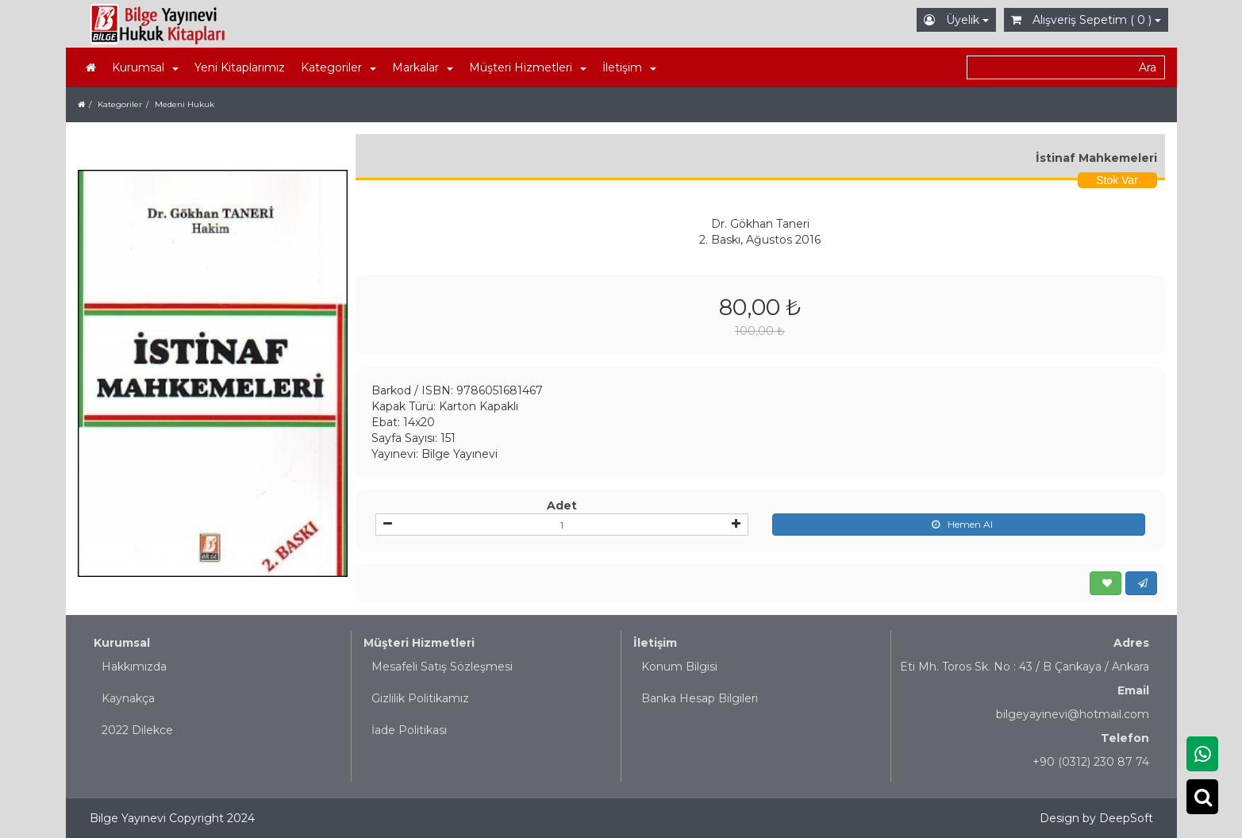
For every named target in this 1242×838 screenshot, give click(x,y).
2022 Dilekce (137, 730)
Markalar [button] (422, 67)
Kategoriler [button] (338, 67)
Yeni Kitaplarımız (239, 67)
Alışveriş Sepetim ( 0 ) (1086, 20)
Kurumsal (122, 643)
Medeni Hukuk (184, 104)
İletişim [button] (629, 67)
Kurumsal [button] (145, 67)
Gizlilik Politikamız (420, 698)
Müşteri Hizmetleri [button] (527, 67)
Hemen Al (958, 524)
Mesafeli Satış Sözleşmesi (442, 666)
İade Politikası (409, 730)
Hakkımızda (134, 666)
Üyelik (956, 20)
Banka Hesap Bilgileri (699, 698)
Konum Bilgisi (679, 666)
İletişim (655, 643)
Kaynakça (128, 698)
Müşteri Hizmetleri (419, 643)
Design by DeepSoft (1096, 818)
